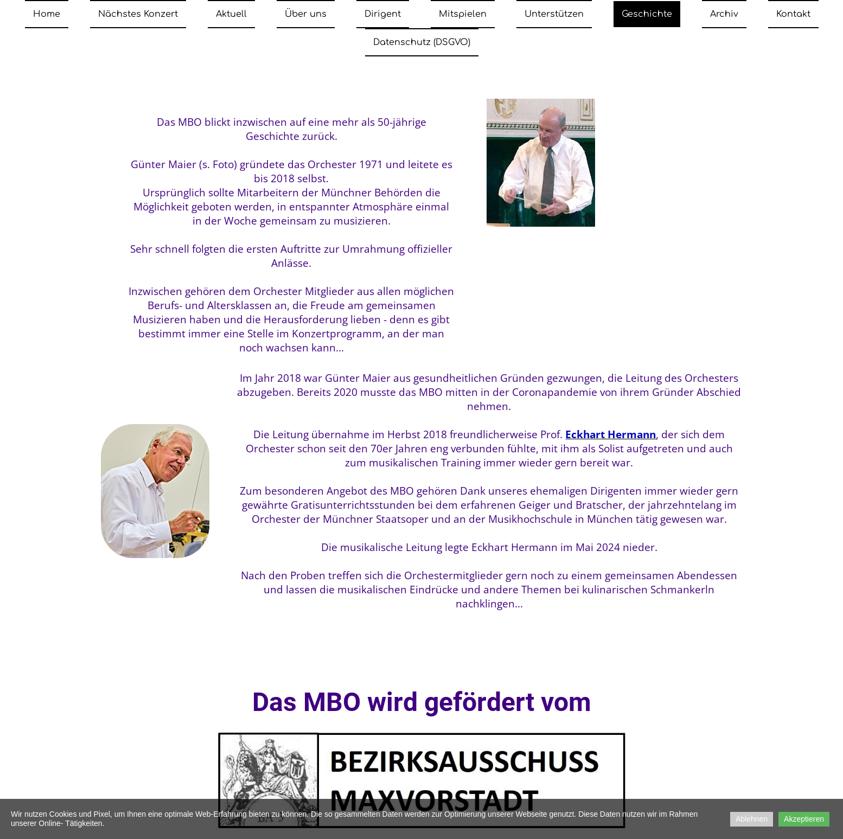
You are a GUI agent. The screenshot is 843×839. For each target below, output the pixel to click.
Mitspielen (463, 14)
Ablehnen (752, 819)
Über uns (306, 14)
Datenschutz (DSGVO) (421, 42)
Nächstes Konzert (138, 14)
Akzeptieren (804, 819)
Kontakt (793, 14)
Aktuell (231, 14)
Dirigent (383, 14)
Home (46, 14)
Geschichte (647, 14)
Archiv (724, 14)
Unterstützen (554, 14)
